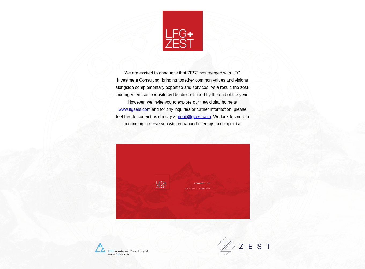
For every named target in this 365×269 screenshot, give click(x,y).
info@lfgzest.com (194, 116)
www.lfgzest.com (134, 109)
